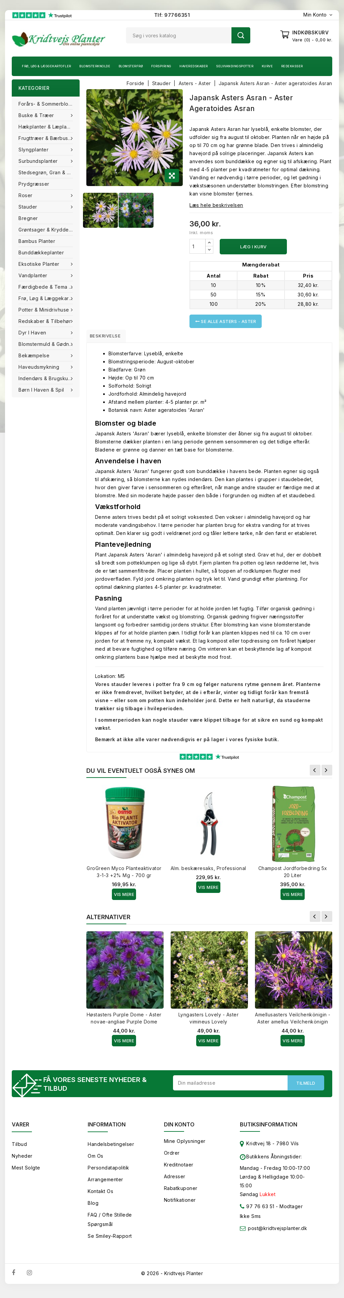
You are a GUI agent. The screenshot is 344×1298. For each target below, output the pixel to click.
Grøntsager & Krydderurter (49, 229)
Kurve (267, 66)
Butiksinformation (268, 1128)
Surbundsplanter (38, 161)
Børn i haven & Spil (42, 390)
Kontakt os (100, 1195)
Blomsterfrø (131, 66)
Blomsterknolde (94, 66)
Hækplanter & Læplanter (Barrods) (49, 127)
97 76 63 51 (257, 1211)
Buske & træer (36, 115)
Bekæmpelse (34, 355)
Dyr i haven (33, 332)
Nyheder (22, 1160)
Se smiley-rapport (110, 1240)
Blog (93, 1207)
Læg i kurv (253, 246)
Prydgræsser (33, 184)
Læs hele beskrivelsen (216, 205)
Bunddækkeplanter (41, 252)
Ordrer (172, 1157)
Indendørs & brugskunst (47, 378)
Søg (240, 35)
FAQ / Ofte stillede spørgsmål (110, 1223)
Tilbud (19, 1148)
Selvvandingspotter (234, 66)
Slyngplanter (34, 149)
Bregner (28, 218)
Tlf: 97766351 (172, 15)
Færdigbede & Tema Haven (49, 287)
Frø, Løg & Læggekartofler (46, 66)
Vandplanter (33, 275)
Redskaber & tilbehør (45, 321)
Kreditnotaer (179, 1168)
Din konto (179, 1128)
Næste (326, 772)
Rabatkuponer (181, 1192)
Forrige (315, 772)
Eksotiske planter (39, 264)
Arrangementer (105, 1183)
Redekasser (292, 66)
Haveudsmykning (39, 367)
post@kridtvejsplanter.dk (277, 1232)
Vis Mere (124, 896)
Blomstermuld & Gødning (48, 344)
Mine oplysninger (185, 1145)
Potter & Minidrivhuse (44, 310)
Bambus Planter (36, 241)
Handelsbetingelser (111, 1148)
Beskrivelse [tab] (110, 337)
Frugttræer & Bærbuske (47, 138)
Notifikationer (180, 1204)
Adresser (174, 1180)
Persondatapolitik (108, 1172)
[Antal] (197, 246)
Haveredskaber (193, 66)
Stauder (28, 207)
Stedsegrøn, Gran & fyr (46, 172)
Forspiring (161, 66)
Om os (95, 1160)
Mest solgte (26, 1172)
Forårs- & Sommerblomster (49, 104)
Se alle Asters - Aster (225, 321)
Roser (26, 195)
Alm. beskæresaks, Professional (208, 870)
